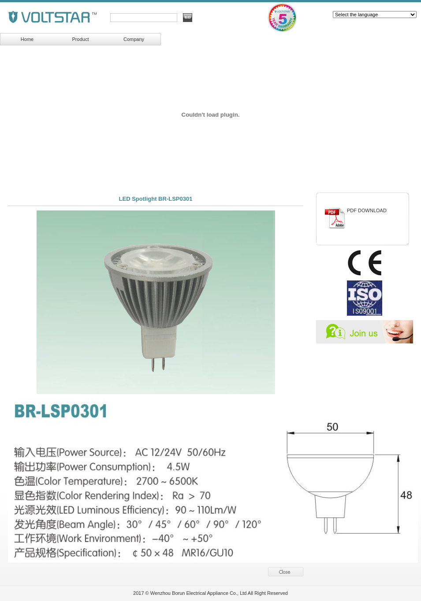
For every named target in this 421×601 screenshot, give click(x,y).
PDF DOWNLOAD (367, 210)
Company (133, 39)
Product (80, 39)
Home (27, 39)
